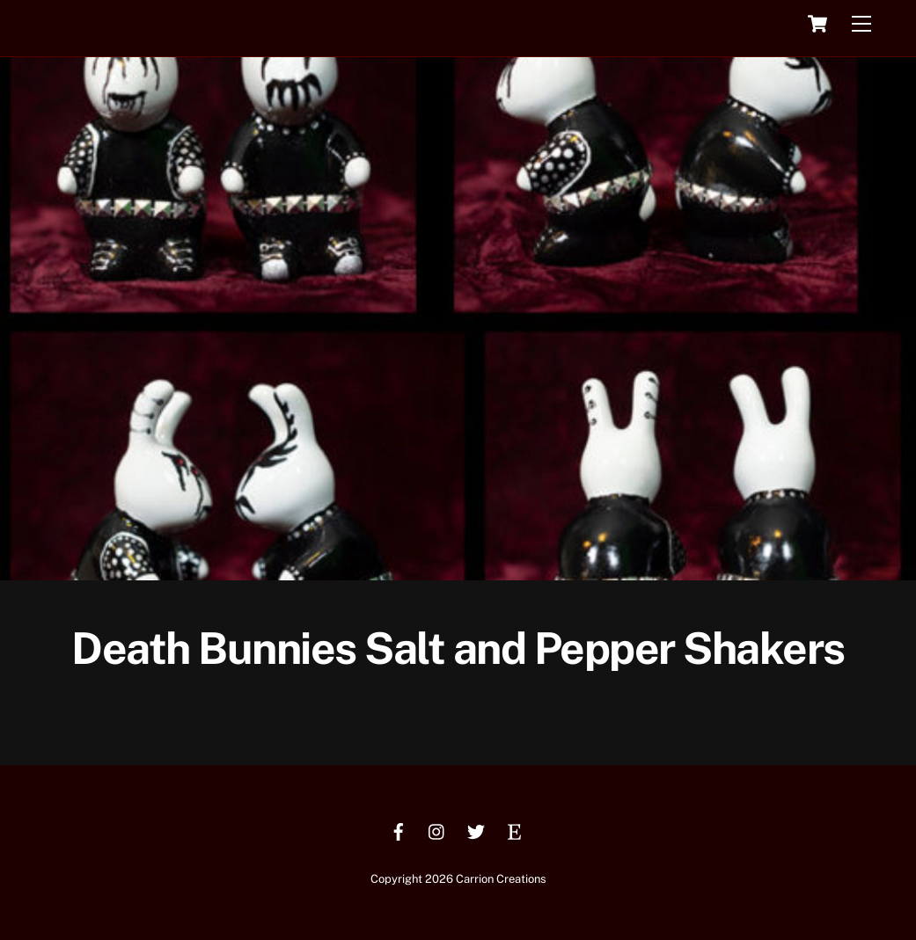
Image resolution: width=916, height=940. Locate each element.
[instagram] (437, 829)
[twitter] (476, 829)
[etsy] (514, 829)
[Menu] (861, 24)
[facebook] (398, 829)
